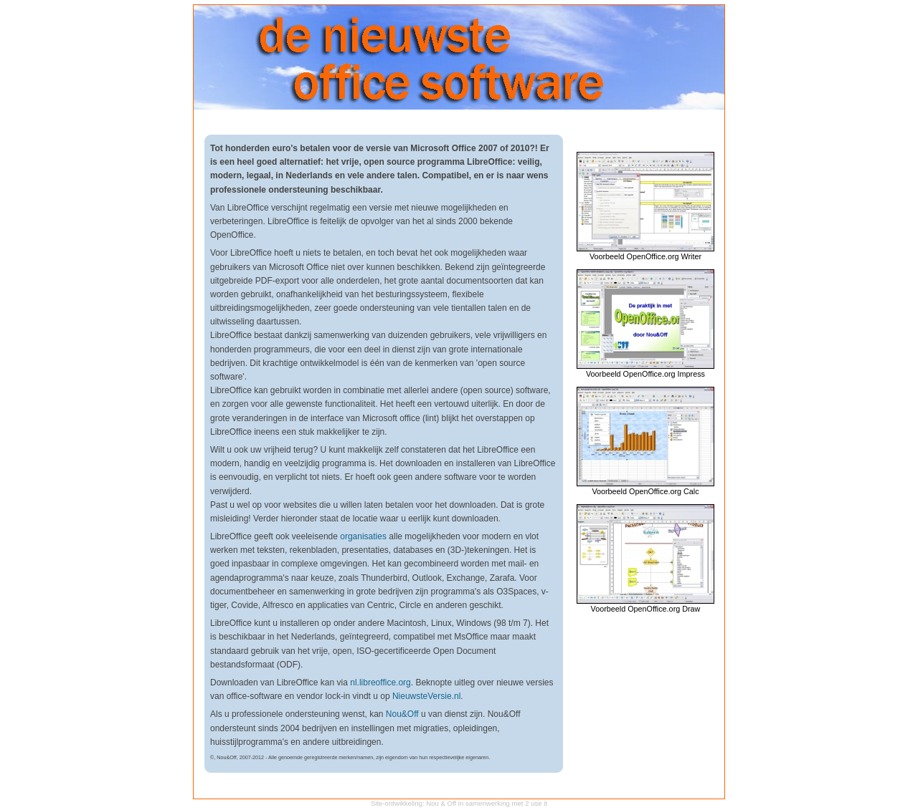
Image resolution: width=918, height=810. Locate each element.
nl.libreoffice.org (380, 683)
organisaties (363, 536)
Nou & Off (441, 803)
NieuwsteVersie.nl (426, 696)
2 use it (536, 803)
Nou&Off (402, 714)
